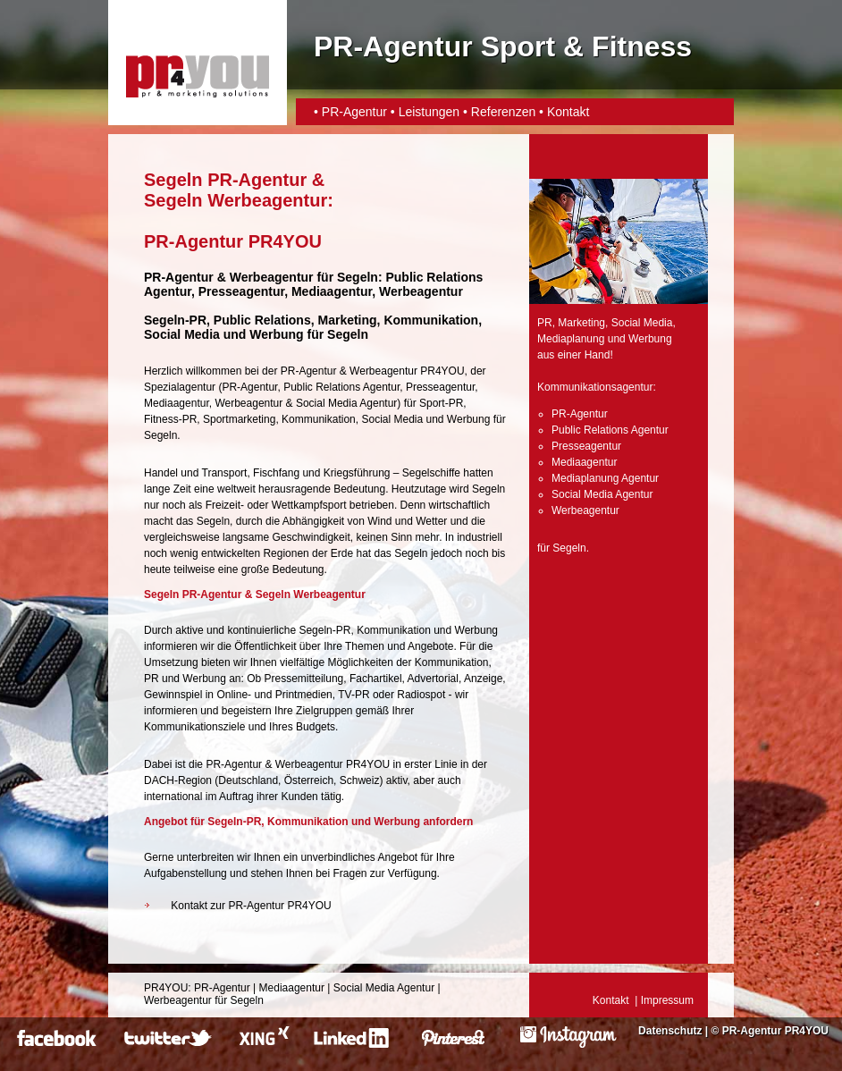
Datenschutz (670, 1031)
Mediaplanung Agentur (605, 478)
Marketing (581, 322)
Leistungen (429, 112)
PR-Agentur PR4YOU (775, 1031)
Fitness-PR (170, 419)
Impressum (667, 1000)
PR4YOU (166, 988)
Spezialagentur (179, 387)
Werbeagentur (272, 277)
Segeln (357, 277)
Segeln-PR (175, 320)
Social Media (392, 419)
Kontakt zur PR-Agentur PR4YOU (251, 905)
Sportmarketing (239, 419)
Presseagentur (440, 387)
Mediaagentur (176, 403)
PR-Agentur (354, 112)
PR (544, 322)
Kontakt (568, 112)
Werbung (468, 419)
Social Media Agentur (346, 403)
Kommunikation (319, 419)
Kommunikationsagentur (595, 387)
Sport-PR (441, 403)
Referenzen (503, 112)
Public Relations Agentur (341, 387)
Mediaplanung (570, 339)
